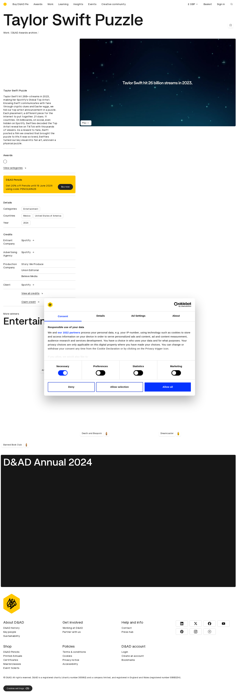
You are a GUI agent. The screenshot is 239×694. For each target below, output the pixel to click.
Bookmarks (128, 660)
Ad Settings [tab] (138, 315)
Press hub (128, 632)
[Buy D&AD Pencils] (20, 4)
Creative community (113, 4)
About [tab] (176, 315)
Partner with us (72, 632)
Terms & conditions (74, 652)
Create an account (133, 656)
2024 (26, 223)
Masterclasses (12, 664)
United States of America (48, 216)
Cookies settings (18, 688)
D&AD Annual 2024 (47, 462)
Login (125, 652)
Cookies (67, 656)
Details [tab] (100, 315)
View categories (15, 168)
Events (92, 4)
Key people (9, 632)
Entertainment (30, 209)
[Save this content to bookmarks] (230, 25)
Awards (38, 4)
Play (86, 123)
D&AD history (11, 628)
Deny (71, 386)
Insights (78, 4)
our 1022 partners (69, 332)
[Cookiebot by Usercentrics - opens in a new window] (176, 304)
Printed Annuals (12, 656)
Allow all (168, 386)
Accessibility (70, 664)
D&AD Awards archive (24, 32)
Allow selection (119, 386)
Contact (127, 628)
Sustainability (11, 636)
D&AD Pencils (11, 652)
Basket (208, 4)
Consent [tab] (63, 316)
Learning (63, 4)
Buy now (65, 187)
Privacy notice (71, 660)
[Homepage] (5, 4)
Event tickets (11, 668)
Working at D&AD (73, 628)
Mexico (27, 216)
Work (50, 4)
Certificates (10, 660)
